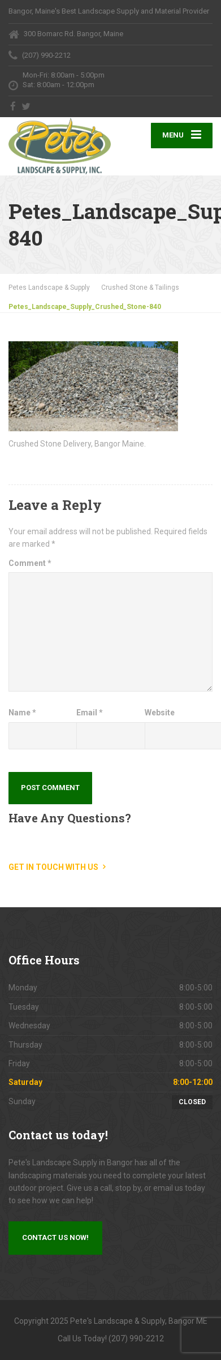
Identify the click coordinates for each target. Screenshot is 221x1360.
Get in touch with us (53, 867)
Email (89, 712)
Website (160, 712)
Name (22, 712)
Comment (29, 563)
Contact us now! (55, 1237)
